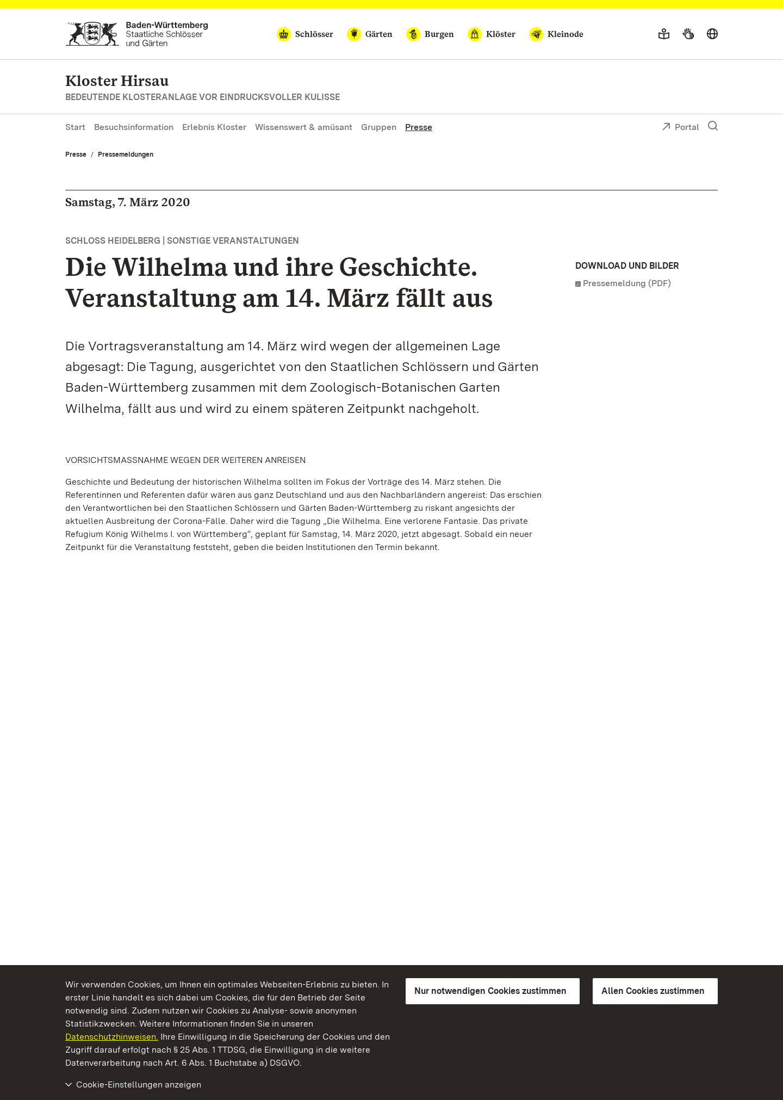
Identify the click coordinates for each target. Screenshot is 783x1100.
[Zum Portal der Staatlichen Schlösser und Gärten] (136, 34)
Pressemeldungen (125, 154)
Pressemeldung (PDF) (627, 283)
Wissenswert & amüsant (303, 127)
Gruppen (378, 127)
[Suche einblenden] (713, 126)
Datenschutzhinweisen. (111, 1036)
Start (75, 127)
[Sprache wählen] (712, 34)
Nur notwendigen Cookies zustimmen (490, 991)
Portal (680, 127)
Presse (418, 127)
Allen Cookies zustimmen (653, 991)
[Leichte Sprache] (664, 34)
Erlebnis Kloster (214, 127)
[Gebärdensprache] (688, 34)
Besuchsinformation (133, 127)
